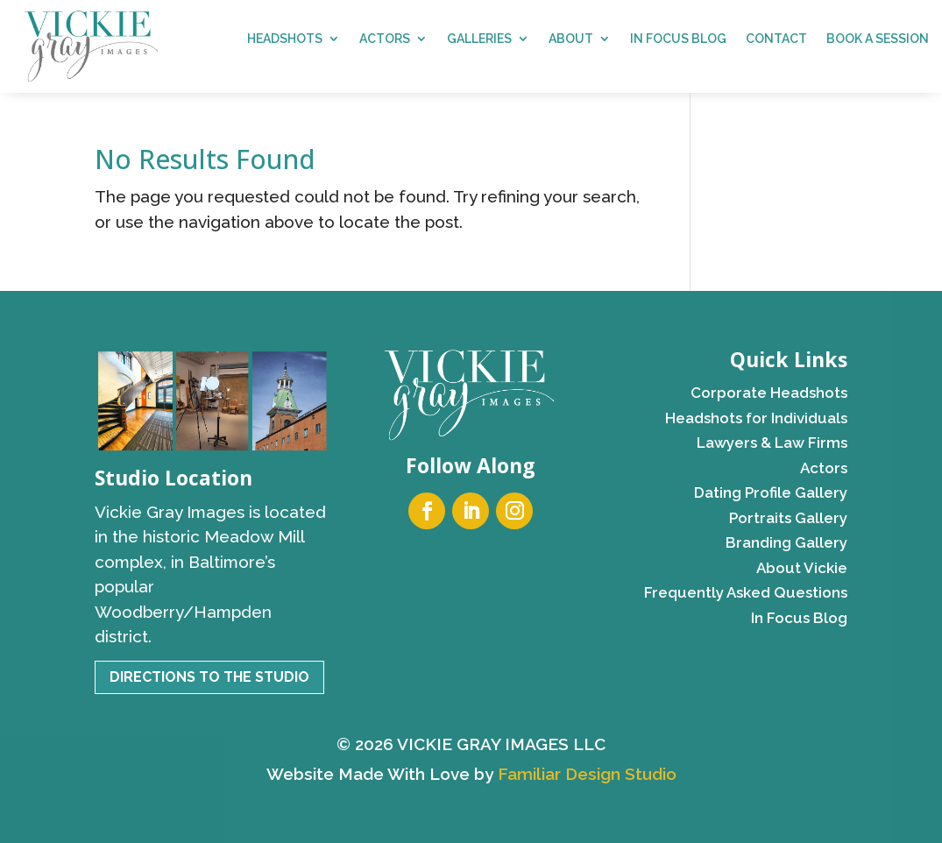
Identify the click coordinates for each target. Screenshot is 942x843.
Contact (776, 39)
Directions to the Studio (209, 677)
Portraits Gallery (788, 518)
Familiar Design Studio (587, 773)
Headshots (284, 39)
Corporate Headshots (769, 392)
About (571, 39)
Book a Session (877, 39)
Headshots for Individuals (756, 418)
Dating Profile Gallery (770, 492)
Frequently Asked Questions (745, 592)
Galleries (479, 39)
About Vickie (801, 568)
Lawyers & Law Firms (772, 442)
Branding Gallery (786, 542)
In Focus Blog (678, 39)
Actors (384, 39)
